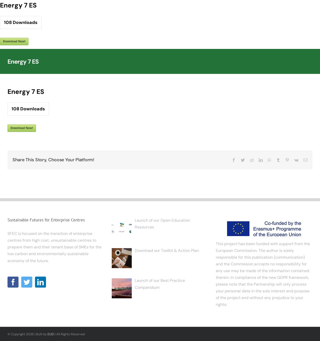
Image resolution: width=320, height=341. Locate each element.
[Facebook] (13, 282)
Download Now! (14, 41)
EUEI (51, 334)
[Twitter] (26, 282)
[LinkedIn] (40, 282)
